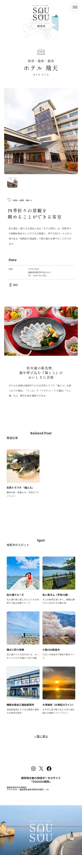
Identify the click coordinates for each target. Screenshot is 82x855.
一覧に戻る (41, 736)
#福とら (29, 200)
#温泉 (21, 200)
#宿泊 (15, 200)
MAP (15, 284)
